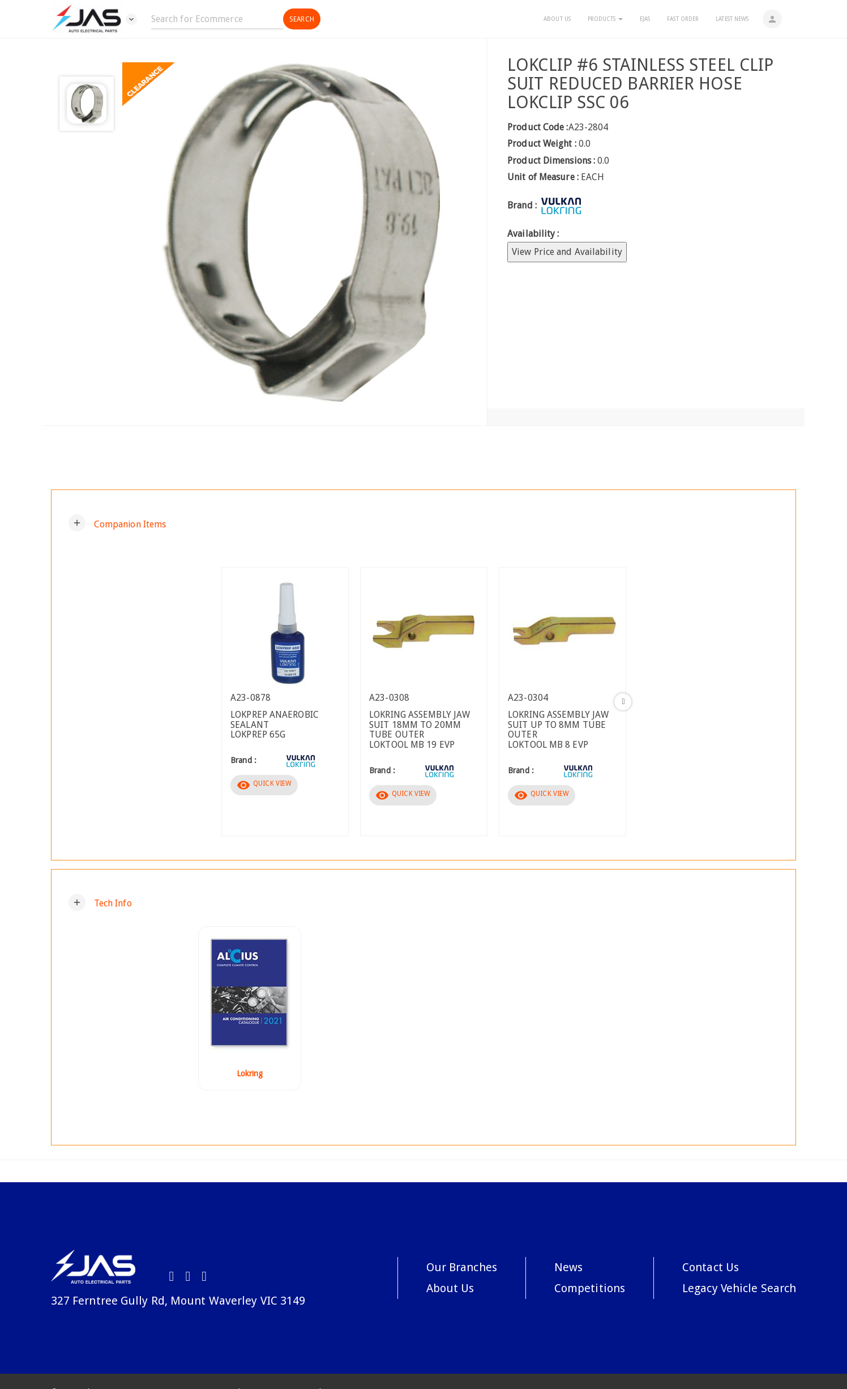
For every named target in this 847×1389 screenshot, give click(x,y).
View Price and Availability (567, 251)
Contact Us (710, 1267)
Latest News (732, 19)
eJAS (645, 19)
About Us (557, 19)
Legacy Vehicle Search (739, 1288)
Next (622, 701)
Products (605, 19)
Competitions (589, 1288)
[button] (118, 522)
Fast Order (683, 19)
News (568, 1267)
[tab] (423, 522)
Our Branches (461, 1267)
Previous (224, 701)
